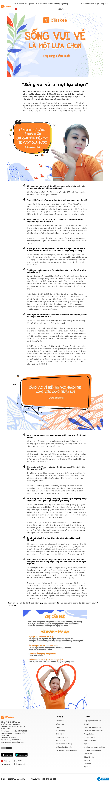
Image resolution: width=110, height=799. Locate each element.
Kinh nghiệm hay (61, 4)
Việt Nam (63, 9)
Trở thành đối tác (87, 3)
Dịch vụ (32, 3)
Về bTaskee (20, 3)
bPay (50, 4)
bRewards (42, 4)
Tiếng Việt (103, 4)
